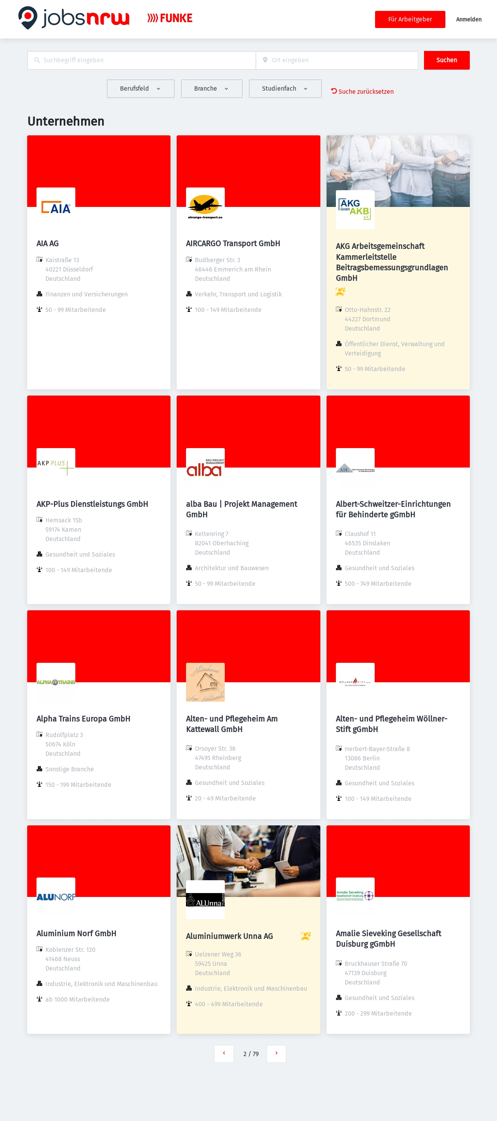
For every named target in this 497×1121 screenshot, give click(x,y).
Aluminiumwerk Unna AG (229, 936)
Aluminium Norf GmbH (76, 933)
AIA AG (47, 243)
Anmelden (468, 19)
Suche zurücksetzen (362, 91)
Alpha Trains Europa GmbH (83, 718)
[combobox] (141, 60)
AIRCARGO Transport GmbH (233, 243)
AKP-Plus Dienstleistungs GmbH (92, 504)
